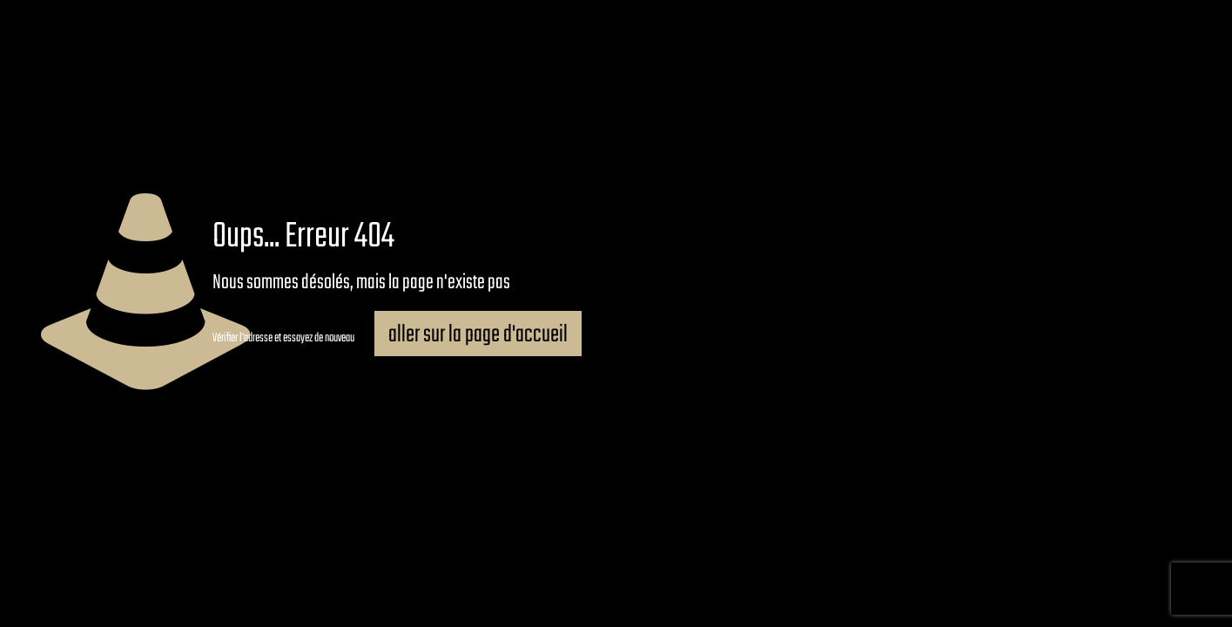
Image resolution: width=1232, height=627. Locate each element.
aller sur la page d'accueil (478, 335)
